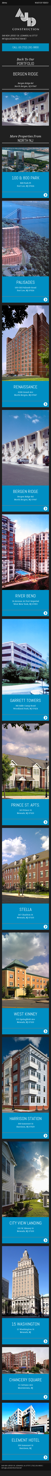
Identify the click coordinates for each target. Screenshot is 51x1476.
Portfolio (25, 62)
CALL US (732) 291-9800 (25, 47)
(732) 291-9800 (36, 1466)
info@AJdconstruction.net (14, 38)
